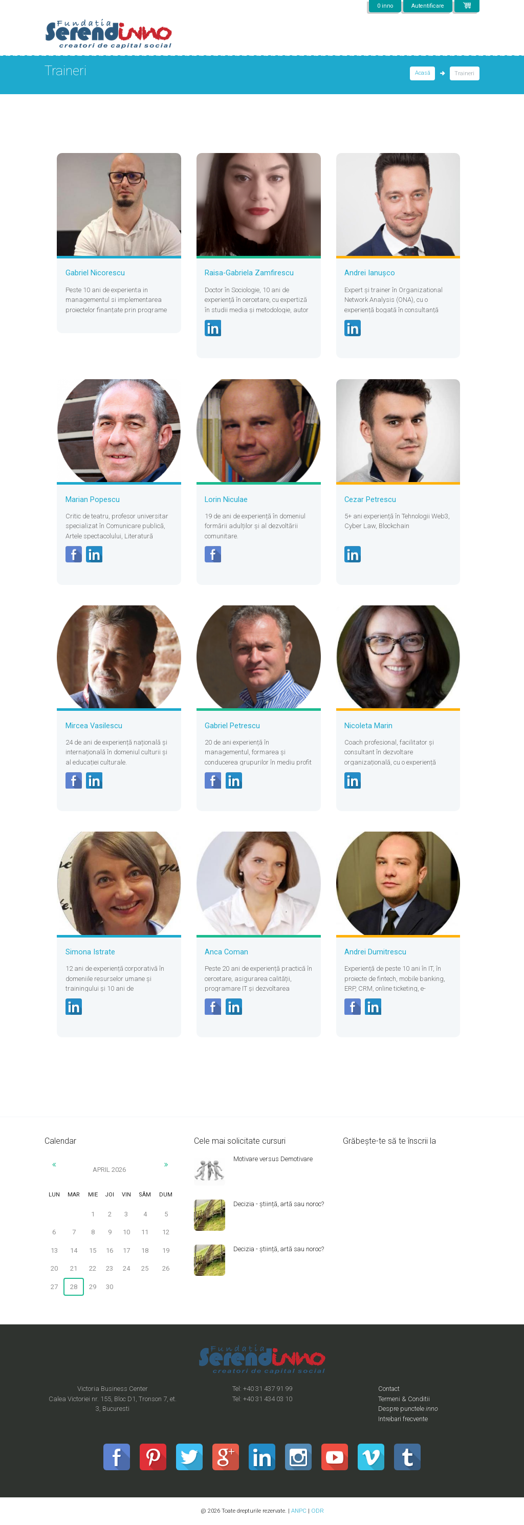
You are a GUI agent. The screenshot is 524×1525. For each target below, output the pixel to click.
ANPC (299, 1511)
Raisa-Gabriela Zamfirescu (249, 272)
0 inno (383, 6)
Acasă (422, 73)
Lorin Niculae (226, 499)
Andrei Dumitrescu (375, 951)
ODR (317, 1511)
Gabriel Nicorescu (95, 272)
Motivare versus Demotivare (273, 1159)
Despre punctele (408, 1409)
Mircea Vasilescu (94, 725)
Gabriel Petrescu (232, 725)
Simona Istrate (90, 951)
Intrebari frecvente (404, 1419)
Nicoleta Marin (368, 725)
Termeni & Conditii (404, 1399)
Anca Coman (226, 951)
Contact (389, 1389)
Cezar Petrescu (370, 499)
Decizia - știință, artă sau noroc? (279, 1204)
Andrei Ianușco (369, 272)
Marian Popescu (93, 499)
